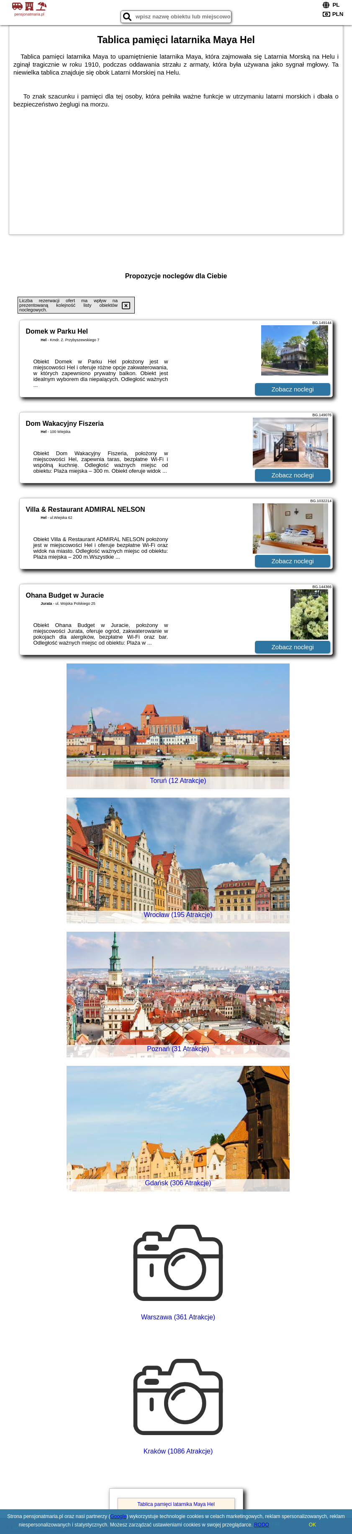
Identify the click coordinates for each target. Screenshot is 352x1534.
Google (118, 1516)
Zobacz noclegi (293, 389)
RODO (261, 1525)
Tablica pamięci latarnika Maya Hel (176, 1504)
